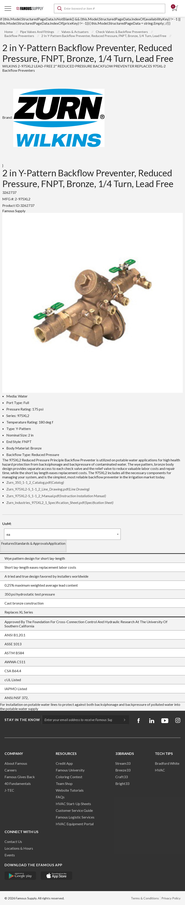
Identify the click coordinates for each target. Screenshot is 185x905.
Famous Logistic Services (75, 817)
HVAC (160, 770)
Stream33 (122, 763)
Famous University (70, 770)
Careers (10, 770)
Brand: (53, 117)
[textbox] (109, 8)
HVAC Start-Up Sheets (73, 803)
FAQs (60, 797)
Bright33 (122, 783)
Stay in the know (22, 720)
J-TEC (9, 790)
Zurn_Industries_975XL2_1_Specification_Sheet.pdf (59, 502)
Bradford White (167, 763)
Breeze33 (122, 770)
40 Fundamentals (17, 783)
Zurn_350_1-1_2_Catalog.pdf (35, 482)
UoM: (6, 523)
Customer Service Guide (74, 810)
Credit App (64, 763)
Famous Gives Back (19, 777)
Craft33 (121, 777)
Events (9, 855)
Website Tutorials (70, 790)
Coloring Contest (69, 777)
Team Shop (64, 783)
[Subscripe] (122, 719)
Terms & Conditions (145, 898)
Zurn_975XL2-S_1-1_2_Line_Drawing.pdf (47, 489)
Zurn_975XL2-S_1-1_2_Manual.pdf (56, 496)
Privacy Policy (171, 898)
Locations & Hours (18, 848)
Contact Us (13, 841)
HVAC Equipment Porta (74, 824)
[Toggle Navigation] (7, 8)
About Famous (15, 763)
